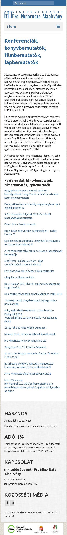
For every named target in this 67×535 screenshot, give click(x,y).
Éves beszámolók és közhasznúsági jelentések (30, 426)
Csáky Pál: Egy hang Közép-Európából (25, 327)
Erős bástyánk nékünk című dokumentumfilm (29, 271)
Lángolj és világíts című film (19, 277)
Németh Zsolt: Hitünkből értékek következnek (30, 334)
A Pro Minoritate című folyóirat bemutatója (27, 373)
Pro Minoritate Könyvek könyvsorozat (25, 340)
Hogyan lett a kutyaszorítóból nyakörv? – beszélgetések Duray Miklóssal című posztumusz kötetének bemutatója (32, 194)
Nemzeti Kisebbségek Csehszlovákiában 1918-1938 (33, 294)
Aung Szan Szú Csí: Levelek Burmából (25, 347)
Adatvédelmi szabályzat (17, 420)
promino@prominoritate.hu (21, 484)
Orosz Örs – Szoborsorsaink (20, 224)
